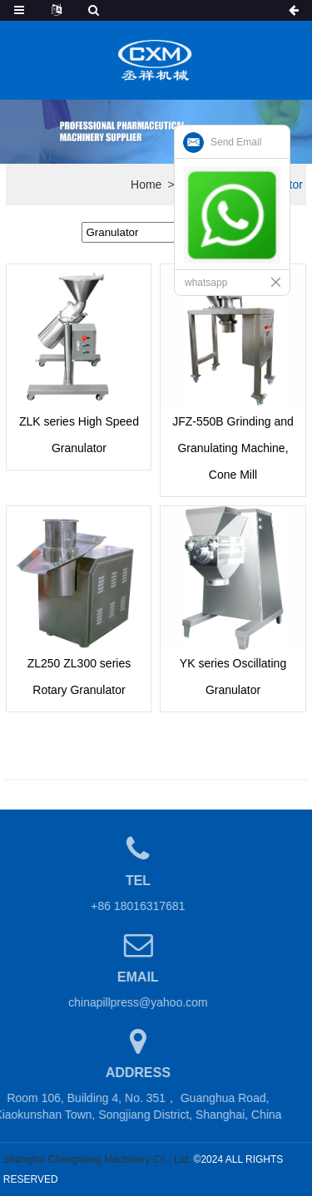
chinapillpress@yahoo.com (128, 1002)
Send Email (235, 142)
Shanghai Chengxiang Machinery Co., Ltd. (97, 1159)
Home (146, 184)
